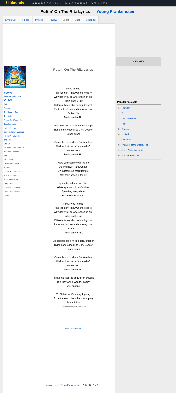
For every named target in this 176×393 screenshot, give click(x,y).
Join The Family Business (14, 132)
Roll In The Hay (10, 128)
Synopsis (91, 19)
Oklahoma (126, 139)
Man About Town (10, 176)
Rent (124, 123)
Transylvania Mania (11, 152)
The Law (7, 140)
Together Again (10, 124)
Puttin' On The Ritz (11, 179)
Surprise (7, 168)
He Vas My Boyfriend (12, 136)
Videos (26, 19)
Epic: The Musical (130, 155)
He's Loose (8, 160)
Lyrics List (10, 19)
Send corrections (73, 328)
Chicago (126, 129)
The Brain (8, 116)
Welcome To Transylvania (14, 148)
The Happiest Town (11, 112)
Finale (6, 195)
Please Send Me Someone (14, 172)
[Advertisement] (59, 45)
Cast (77, 19)
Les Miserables (129, 118)
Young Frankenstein (115, 11)
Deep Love (8, 183)
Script (66, 19)
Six (123, 113)
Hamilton (126, 108)
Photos (39, 19)
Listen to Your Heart (11, 164)
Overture (7, 108)
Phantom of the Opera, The (135, 145)
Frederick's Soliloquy (12, 187)
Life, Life (7, 144)
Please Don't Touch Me (13, 120)
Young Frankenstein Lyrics (12, 96)
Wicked (125, 134)
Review (53, 19)
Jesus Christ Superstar (133, 150)
